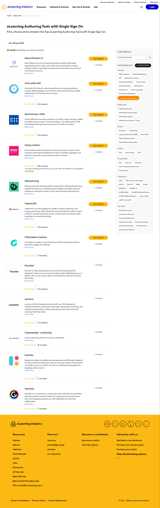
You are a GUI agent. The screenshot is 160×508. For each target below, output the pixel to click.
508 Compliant (124, 74)
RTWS (145, 184)
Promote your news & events (130, 445)
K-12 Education (141, 226)
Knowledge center (56, 445)
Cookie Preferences (57, 500)
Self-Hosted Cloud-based (128, 113)
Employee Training (141, 222)
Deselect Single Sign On (128, 98)
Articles (16, 440)
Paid (139, 152)
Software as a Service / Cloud (129, 120)
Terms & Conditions (20, 500)
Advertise (154, 2)
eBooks (16, 445)
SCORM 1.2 (133, 188)
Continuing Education (126, 218)
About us (51, 440)
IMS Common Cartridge (134, 181)
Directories (18, 467)
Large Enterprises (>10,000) (128, 134)
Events (16, 458)
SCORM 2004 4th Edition (127, 196)
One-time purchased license (129, 166)
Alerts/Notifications (140, 74)
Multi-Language (137, 90)
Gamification (138, 86)
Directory (17, 16)
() (36, 104)
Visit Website (98, 59)
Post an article (140, 2)
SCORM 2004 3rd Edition (140, 192)
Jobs (15, 463)
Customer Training (125, 222)
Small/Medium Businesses (128, 142)
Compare (99, 65)
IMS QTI (130, 184)
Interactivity (123, 90)
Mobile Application (126, 109)
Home (9, 16)
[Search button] (141, 6)
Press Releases (19, 454)
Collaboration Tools (131, 78)
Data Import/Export (126, 82)
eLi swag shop (54, 454)
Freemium (138, 163)
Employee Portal (125, 86)
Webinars (17, 449)
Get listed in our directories (129, 440)
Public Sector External (126, 230)
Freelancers (134, 131)
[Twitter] (115, 424)
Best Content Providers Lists (26, 481)
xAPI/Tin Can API (125, 200)
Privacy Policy (38, 500)
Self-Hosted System (126, 116)
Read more (29, 73)
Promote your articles (127, 449)
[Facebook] (107, 424)
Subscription (123, 170)
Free (120, 152)
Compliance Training (126, 214)
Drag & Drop (140, 82)
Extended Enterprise (126, 226)
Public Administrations (127, 138)
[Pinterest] (138, 424)
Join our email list (107, 2)
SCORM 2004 (123, 192)
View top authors (90, 445)
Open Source (129, 152)
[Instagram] (146, 424)
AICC (121, 181)
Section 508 (144, 196)
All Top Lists (18, 472)
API (120, 78)
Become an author (91, 440)
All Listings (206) (16, 43)
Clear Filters (143, 65)
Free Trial (128, 163)
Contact (51, 449)
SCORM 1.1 (122, 188)
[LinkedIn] (123, 424)
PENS (138, 184)
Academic (122, 131)
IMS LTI (121, 184)
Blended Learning (125, 210)
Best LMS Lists (19, 476)
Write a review (124, 2)
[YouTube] (131, 424)
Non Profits (145, 134)
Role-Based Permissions (127, 94)
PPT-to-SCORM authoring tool (28, 485)
